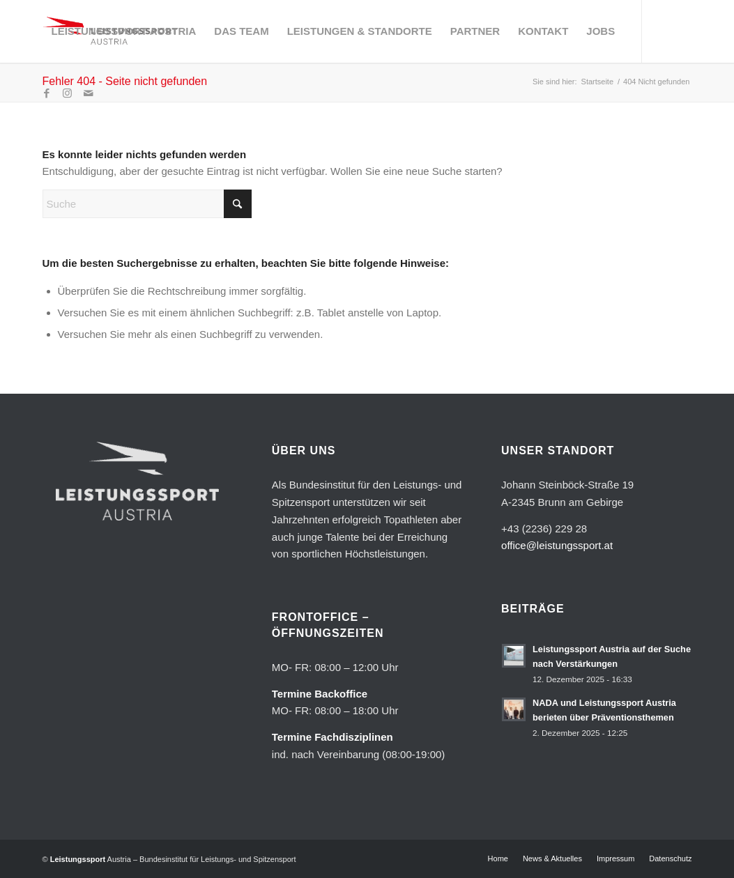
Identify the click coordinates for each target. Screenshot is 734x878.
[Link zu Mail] (88, 93)
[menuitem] (124, 31)
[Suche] (147, 204)
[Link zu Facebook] (46, 93)
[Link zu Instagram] (67, 93)
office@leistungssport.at (557, 545)
